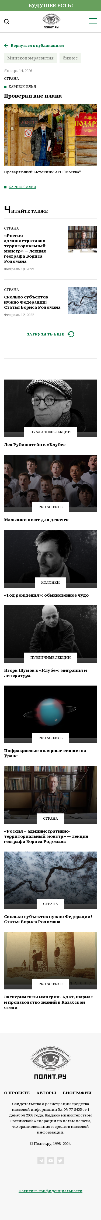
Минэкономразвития (30, 58)
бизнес (70, 58)
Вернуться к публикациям (37, 45)
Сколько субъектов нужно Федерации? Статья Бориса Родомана (32, 302)
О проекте (17, 1093)
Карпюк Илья (22, 86)
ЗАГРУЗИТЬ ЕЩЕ (45, 334)
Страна (11, 78)
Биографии (77, 1093)
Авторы (46, 1093)
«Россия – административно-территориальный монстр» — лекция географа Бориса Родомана (25, 248)
